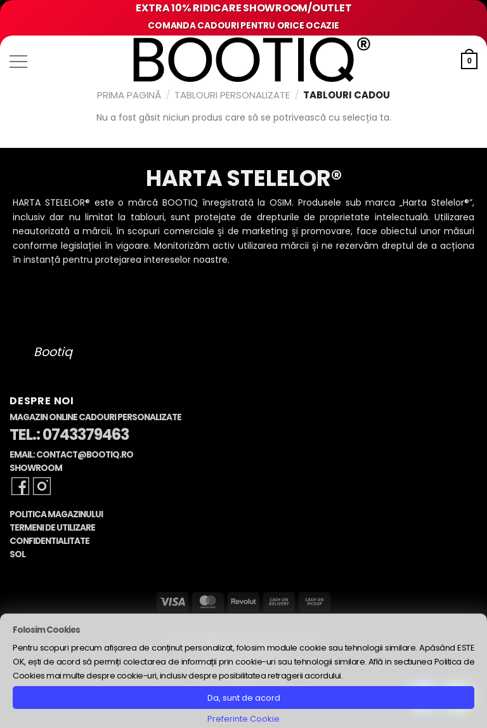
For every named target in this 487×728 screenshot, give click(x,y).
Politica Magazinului (56, 514)
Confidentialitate (49, 541)
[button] (18, 61)
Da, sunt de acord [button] (243, 698)
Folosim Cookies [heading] (46, 630)
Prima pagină (129, 95)
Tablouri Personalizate (232, 95)
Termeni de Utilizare (52, 528)
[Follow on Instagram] (42, 486)
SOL (17, 554)
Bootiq (53, 352)
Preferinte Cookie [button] (243, 719)
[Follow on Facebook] (20, 486)
